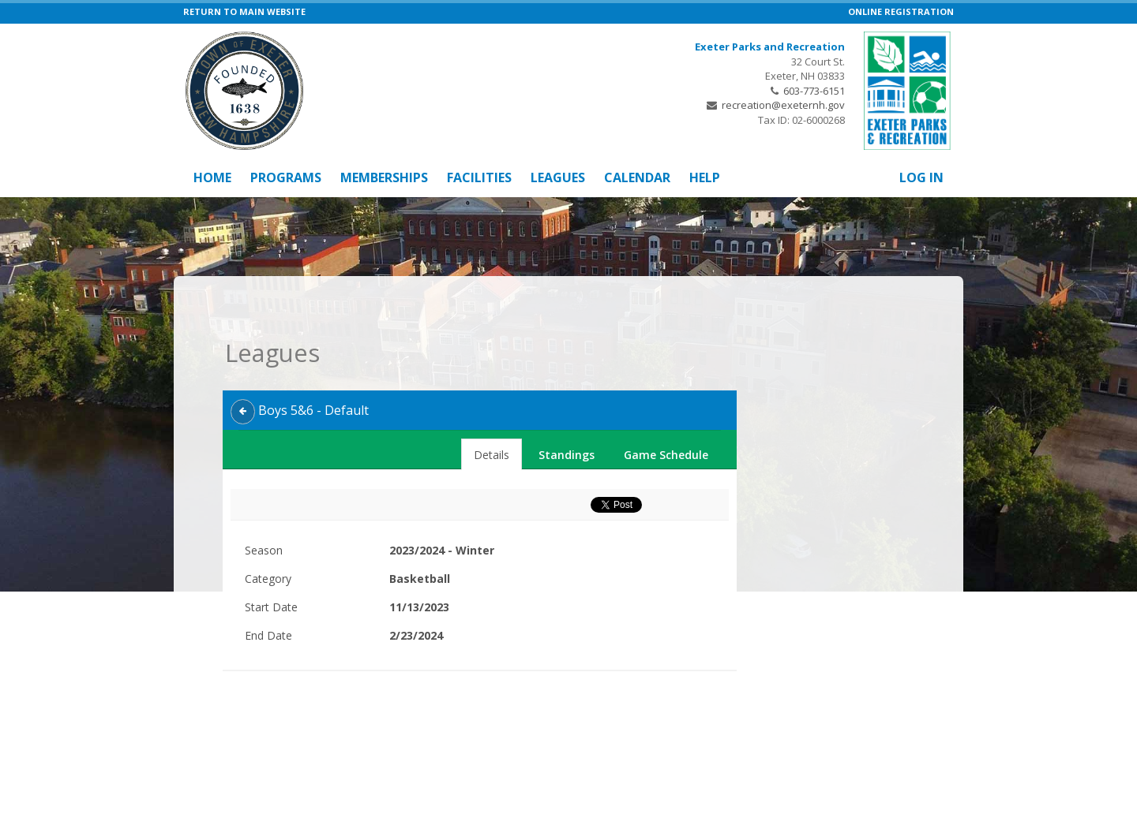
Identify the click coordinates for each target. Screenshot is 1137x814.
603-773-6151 (814, 91)
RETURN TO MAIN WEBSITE (244, 11)
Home (212, 177)
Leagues (558, 177)
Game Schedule (666, 422)
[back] (243, 379)
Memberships (384, 177)
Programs (285, 177)
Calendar (637, 177)
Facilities (479, 177)
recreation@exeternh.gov (783, 105)
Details (491, 422)
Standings (566, 422)
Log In (921, 177)
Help (704, 177)
